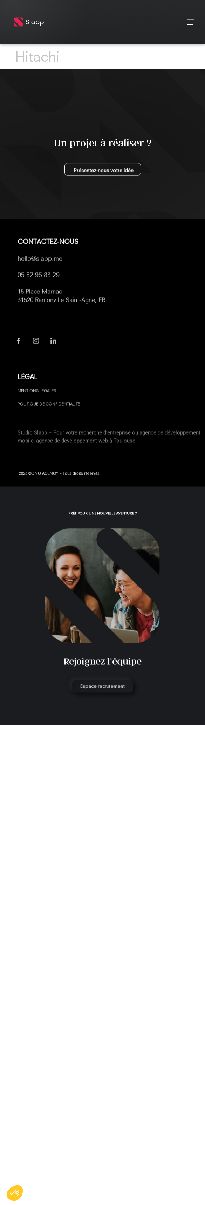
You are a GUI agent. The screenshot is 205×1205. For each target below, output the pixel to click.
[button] (14, 1193)
